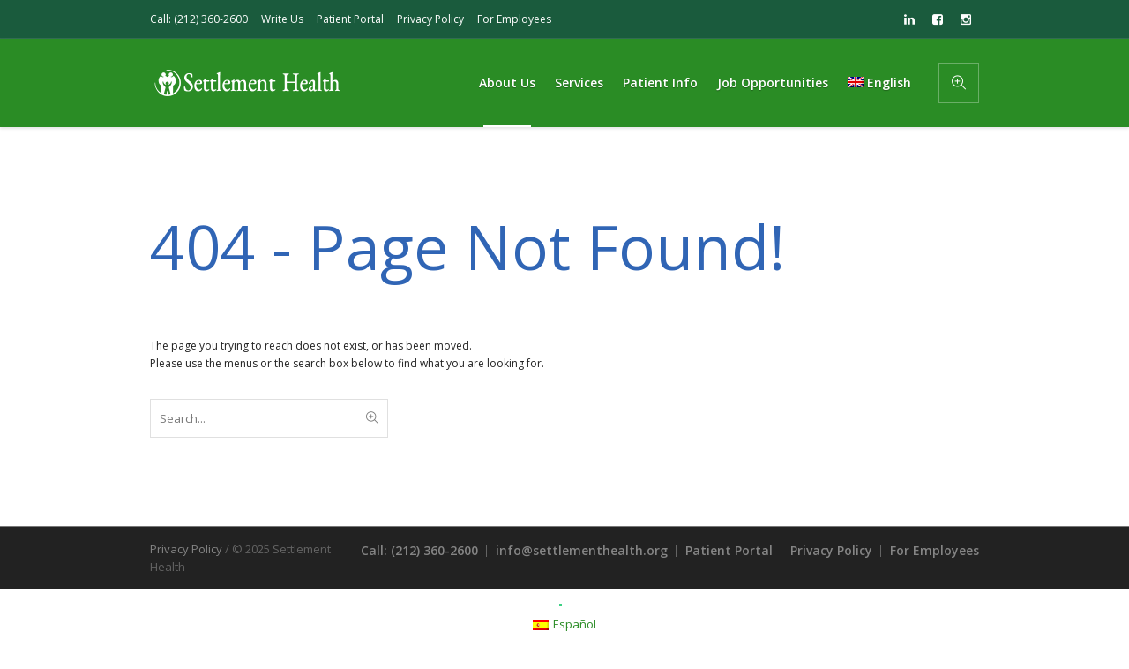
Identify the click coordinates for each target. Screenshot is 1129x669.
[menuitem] (879, 83)
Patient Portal (350, 18)
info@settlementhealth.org (582, 550)
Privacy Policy (430, 18)
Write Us (282, 18)
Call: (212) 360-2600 (199, 18)
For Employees (514, 18)
